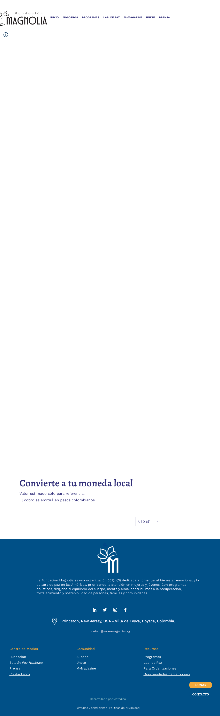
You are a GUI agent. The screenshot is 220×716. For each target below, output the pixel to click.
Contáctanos (19, 674)
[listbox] (149, 521)
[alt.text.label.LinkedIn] (94, 609)
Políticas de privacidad (124, 707)
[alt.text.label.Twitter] (104, 609)
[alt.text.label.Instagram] (115, 609)
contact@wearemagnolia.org (110, 631)
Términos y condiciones (91, 707)
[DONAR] (200, 685)
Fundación (17, 657)
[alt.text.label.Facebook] (125, 609)
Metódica (119, 699)
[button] (70, 17)
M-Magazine (86, 668)
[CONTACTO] (200, 694)
